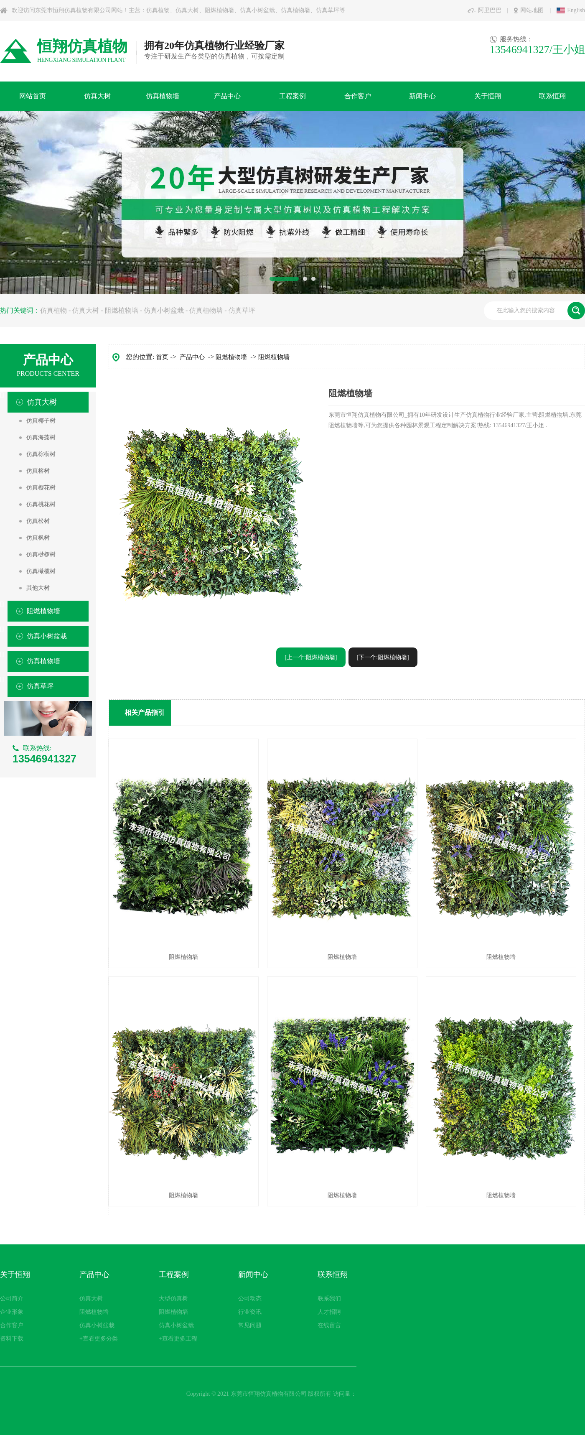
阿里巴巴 (489, 10)
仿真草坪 (242, 310)
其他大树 (38, 588)
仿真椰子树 (41, 421)
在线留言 (329, 1325)
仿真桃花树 (41, 504)
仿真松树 (38, 521)
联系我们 (329, 1298)
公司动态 (250, 1298)
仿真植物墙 (206, 310)
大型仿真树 (173, 1298)
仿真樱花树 (41, 487)
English (576, 10)
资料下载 (11, 1339)
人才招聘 (329, 1312)
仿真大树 (85, 310)
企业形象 (11, 1312)
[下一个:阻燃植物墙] (383, 657)
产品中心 (192, 357)
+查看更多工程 (178, 1339)
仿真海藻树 (41, 437)
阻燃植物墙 (121, 310)
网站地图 (532, 10)
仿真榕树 (38, 471)
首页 (162, 357)
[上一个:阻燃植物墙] (311, 657)
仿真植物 (53, 310)
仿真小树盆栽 (164, 310)
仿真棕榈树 (41, 454)
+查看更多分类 (98, 1339)
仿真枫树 (38, 538)
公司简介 (11, 1298)
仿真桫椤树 (41, 554)
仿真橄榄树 (41, 571)
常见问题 (250, 1325)
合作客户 (11, 1325)
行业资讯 (250, 1312)
